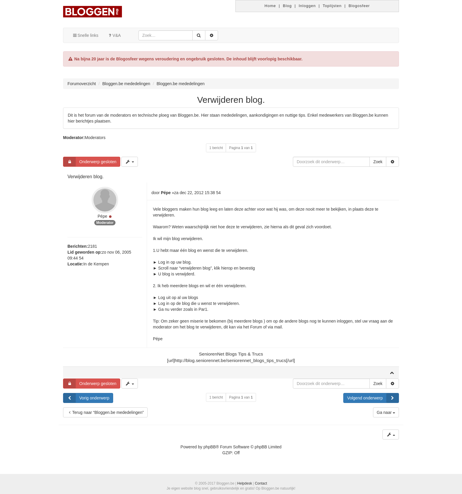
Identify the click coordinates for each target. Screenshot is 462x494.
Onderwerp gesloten (89, 161)
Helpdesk (244, 483)
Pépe (102, 216)
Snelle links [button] (85, 35)
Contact (261, 483)
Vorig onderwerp (86, 398)
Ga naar (386, 412)
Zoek (377, 161)
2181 (92, 246)
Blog (287, 6)
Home (270, 6)
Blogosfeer (359, 6)
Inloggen (307, 6)
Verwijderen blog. (231, 100)
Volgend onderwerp (373, 398)
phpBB (209, 447)
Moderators (95, 137)
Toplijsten (332, 6)
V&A (114, 35)
